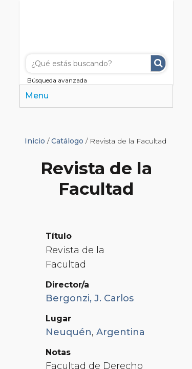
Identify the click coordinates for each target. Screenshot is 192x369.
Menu (37, 95)
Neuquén (69, 332)
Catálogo (67, 141)
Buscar (158, 63)
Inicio (35, 141)
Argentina (120, 332)
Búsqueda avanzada (57, 80)
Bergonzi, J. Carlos (90, 298)
